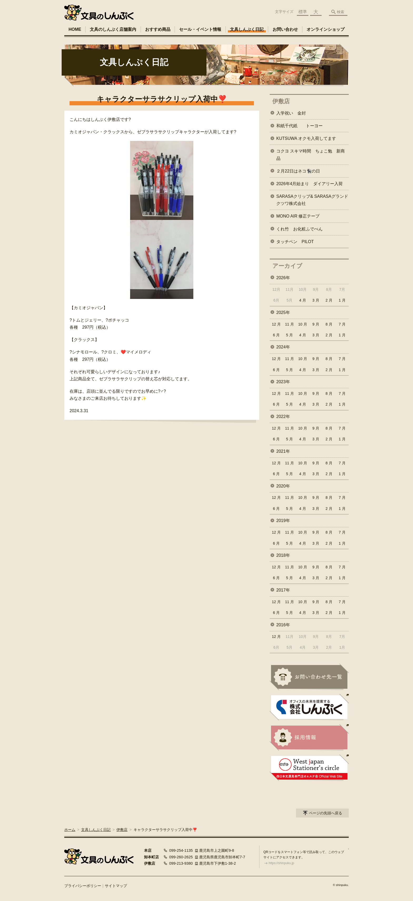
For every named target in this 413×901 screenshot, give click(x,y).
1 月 (342, 300)
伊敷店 (281, 101)
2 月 (329, 300)
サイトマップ (116, 886)
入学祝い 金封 (291, 113)
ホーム (69, 830)
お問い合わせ (285, 29)
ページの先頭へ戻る (325, 813)
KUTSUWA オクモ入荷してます (306, 138)
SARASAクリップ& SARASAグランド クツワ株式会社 (312, 200)
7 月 (342, 324)
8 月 (329, 324)
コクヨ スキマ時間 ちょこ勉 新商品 (310, 154)
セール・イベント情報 (200, 29)
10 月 (302, 324)
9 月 (315, 324)
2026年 (283, 277)
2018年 (283, 555)
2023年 (283, 382)
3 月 (315, 300)
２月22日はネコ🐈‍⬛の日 (298, 171)
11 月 (289, 324)
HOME (74, 29)
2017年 (283, 590)
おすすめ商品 (157, 29)
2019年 (283, 520)
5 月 (289, 335)
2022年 (283, 416)
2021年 (283, 451)
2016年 (283, 625)
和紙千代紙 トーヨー (299, 126)
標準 (302, 11)
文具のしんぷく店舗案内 (113, 29)
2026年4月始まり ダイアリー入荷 (309, 183)
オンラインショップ (326, 29)
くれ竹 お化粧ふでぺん (299, 229)
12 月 (276, 324)
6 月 (276, 335)
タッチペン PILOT (295, 241)
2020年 (283, 486)
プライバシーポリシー (82, 886)
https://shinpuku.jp (281, 863)
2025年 (283, 312)
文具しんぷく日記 (247, 29)
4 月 (302, 300)
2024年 (283, 347)
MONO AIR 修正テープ (297, 216)
